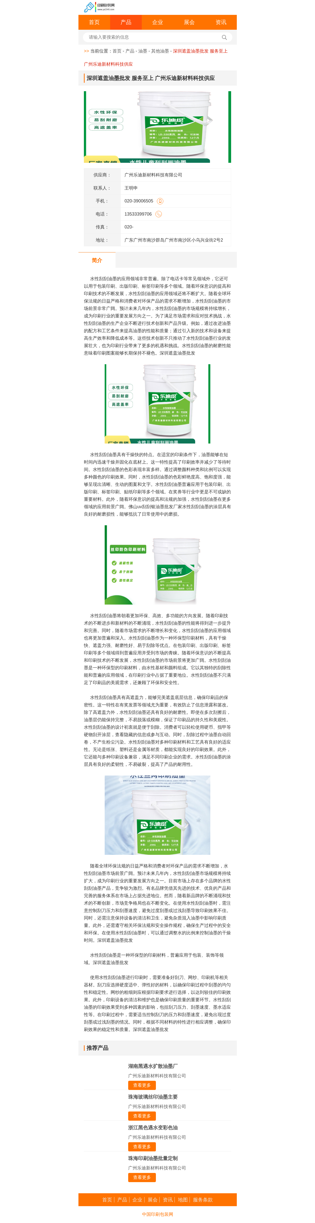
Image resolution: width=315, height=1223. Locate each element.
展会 (189, 22)
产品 (126, 22)
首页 (94, 22)
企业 (157, 22)
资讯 (221, 22)
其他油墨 (160, 51)
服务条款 (203, 1199)
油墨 (142, 51)
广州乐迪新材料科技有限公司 (157, 1075)
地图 (183, 1199)
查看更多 (142, 1085)
